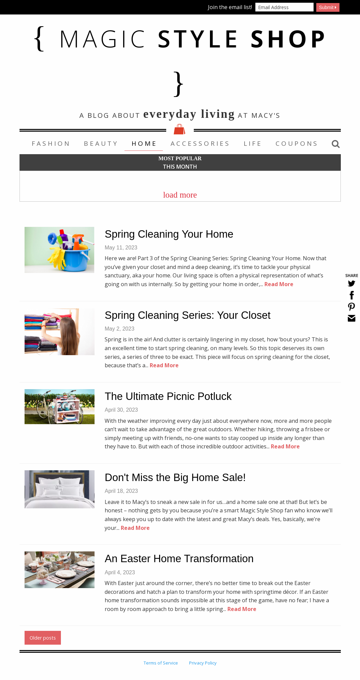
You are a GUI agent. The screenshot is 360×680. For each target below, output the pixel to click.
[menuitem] (51, 143)
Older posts (43, 638)
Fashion (51, 143)
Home (144, 143)
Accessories (200, 143)
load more (180, 194)
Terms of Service (161, 663)
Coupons (297, 143)
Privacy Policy (203, 663)
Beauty (101, 143)
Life (253, 143)
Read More (278, 284)
